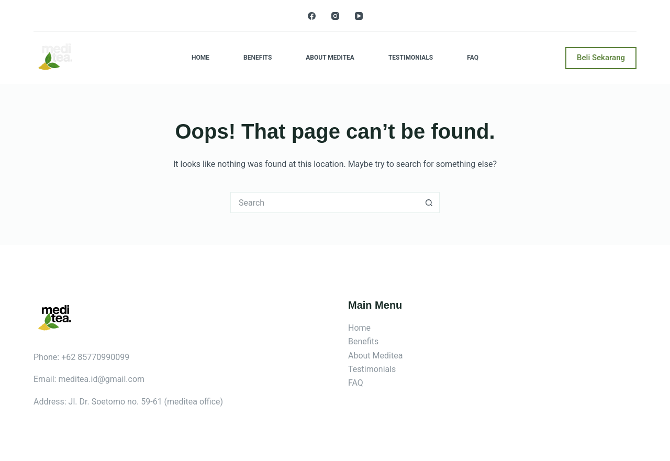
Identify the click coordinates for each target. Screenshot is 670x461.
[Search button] (429, 202)
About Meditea (330, 57)
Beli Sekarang (601, 57)
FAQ (472, 57)
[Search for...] (324, 202)
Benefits (257, 57)
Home (200, 57)
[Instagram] (335, 16)
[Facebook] (312, 16)
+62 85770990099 (95, 357)
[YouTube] (359, 16)
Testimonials (410, 57)
